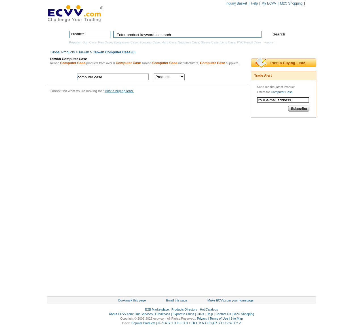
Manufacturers (222, 22)
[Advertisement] (273, 208)
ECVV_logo (75, 13)
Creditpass (162, 314)
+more (268, 42)
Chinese (310, 4)
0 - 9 (161, 323)
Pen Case (105, 42)
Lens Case (227, 42)
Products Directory (179, 22)
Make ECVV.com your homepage (230, 300)
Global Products (63, 52)
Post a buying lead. (119, 91)
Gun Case (90, 42)
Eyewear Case (150, 42)
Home (143, 22)
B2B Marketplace (157, 309)
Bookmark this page (132, 300)
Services (291, 22)
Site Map (237, 318)
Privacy (202, 318)
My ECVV (268, 3)
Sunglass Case (188, 42)
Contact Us (223, 314)
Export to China (183, 314)
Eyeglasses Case (126, 42)
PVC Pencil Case (249, 42)
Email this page (176, 300)
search (217, 77)
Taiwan (84, 52)
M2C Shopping (291, 3)
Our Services (144, 314)
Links (200, 314)
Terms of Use (219, 318)
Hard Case (169, 42)
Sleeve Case (209, 42)
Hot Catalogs (258, 22)
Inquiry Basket (236, 3)
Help (254, 3)
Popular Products (143, 323)
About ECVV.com (121, 314)
